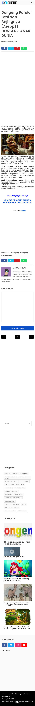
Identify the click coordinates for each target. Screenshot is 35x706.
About (11, 694)
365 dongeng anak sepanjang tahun (15, 477)
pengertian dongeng (12, 504)
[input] (17, 423)
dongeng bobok (19, 488)
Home (23, 210)
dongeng (8, 488)
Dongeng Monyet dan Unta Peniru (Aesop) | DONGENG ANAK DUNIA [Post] (16, 604)
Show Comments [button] (17, 328)
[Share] (4, 48)
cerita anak (24, 481)
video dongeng (10, 511)
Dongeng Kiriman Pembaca (14, 494)
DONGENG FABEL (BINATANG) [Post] (14, 557)
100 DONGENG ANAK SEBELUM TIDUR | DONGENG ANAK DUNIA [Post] (17, 543)
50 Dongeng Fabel (11, 481)
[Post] (18, 532)
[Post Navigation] (17, 337)
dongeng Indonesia (11, 491)
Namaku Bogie (9, 501)
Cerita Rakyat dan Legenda (14, 484)
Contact (27, 694)
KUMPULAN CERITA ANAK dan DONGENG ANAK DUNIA (17, 702)
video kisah (22, 511)
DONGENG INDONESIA (12, 200)
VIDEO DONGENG (25, 202)
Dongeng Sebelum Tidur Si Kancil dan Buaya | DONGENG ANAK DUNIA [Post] (17, 628)
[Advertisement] (17, 71)
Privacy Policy (6, 696)
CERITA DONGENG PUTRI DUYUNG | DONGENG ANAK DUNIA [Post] (16, 580)
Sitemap (18, 694)
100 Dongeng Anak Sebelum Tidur (16, 473)
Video (24, 504)
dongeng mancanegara (13, 498)
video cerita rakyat (12, 507)
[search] (29, 423)
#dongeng (15, 253)
